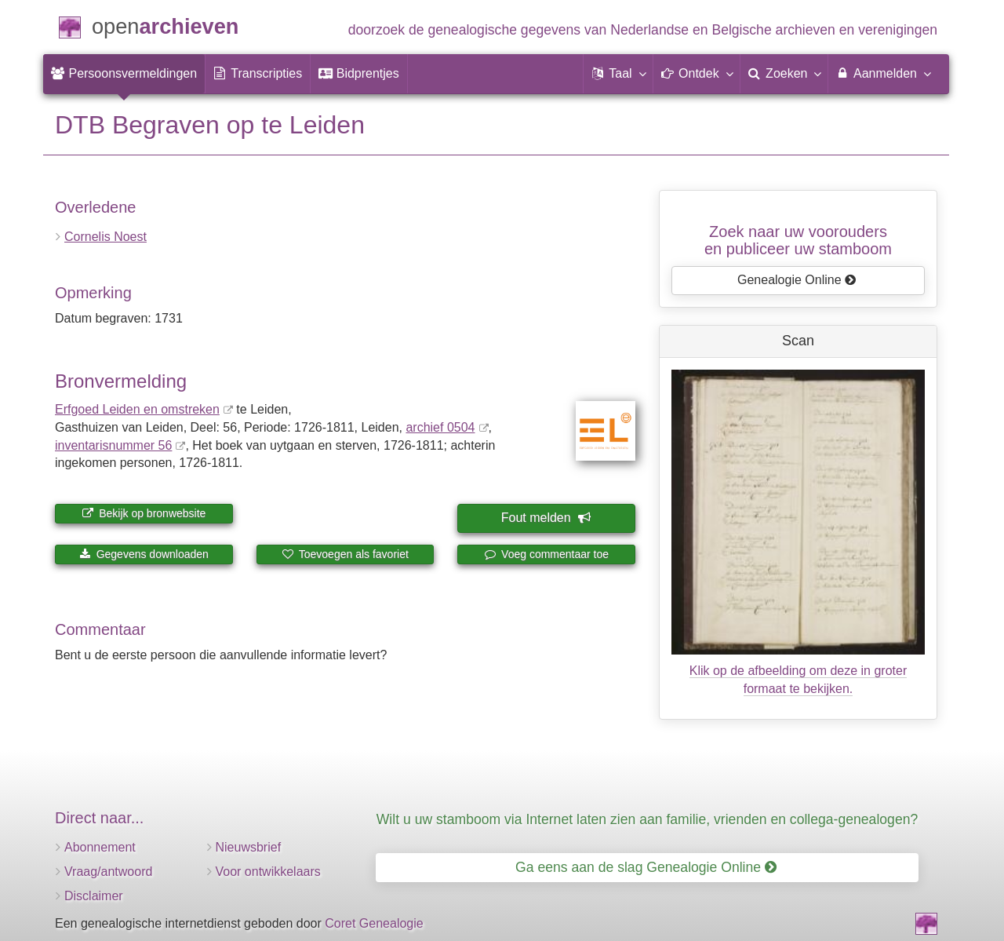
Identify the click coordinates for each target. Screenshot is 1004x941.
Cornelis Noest (105, 236)
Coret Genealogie (374, 923)
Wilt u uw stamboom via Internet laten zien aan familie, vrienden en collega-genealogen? (647, 819)
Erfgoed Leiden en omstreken (137, 409)
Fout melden (545, 517)
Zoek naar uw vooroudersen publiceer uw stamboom (798, 240)
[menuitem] (124, 73)
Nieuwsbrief (249, 847)
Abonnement (100, 847)
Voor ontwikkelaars (268, 871)
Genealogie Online (797, 279)
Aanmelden (882, 73)
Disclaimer (93, 896)
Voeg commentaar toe (546, 554)
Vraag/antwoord (108, 871)
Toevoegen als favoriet (345, 554)
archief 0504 (440, 427)
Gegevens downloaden (144, 554)
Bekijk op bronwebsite (144, 513)
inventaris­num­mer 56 (113, 445)
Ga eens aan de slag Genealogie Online (646, 867)
